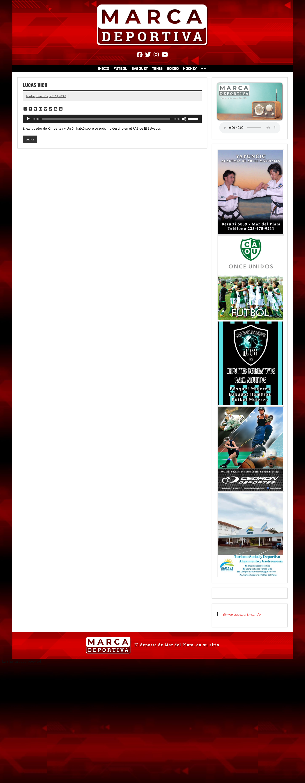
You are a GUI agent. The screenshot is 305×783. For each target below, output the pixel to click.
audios (30, 139)
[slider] (106, 119)
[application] (112, 119)
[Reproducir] (28, 119)
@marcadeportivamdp (242, 614)
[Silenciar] (184, 119)
